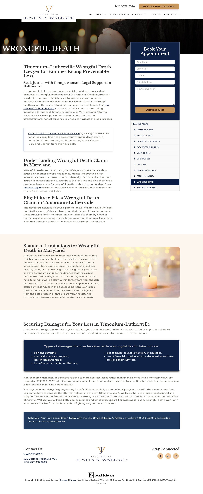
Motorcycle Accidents (148, 141)
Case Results (139, 14)
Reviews (155, 14)
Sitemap (64, 480)
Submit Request (155, 110)
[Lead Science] (101, 475)
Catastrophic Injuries (148, 147)
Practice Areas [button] (117, 14)
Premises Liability (145, 176)
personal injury (33, 187)
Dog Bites (141, 164)
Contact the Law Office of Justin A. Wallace (54, 133)
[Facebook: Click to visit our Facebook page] (160, 456)
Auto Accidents (145, 135)
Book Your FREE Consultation (159, 6)
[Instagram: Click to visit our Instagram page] (175, 456)
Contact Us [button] (170, 14)
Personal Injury (145, 130)
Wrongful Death (145, 182)
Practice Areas (140, 124)
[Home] (90, 14)
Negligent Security (146, 170)
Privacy (72, 480)
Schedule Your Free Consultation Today (52, 418)
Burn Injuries (143, 159)
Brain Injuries (144, 153)
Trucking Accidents (147, 188)
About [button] (99, 14)
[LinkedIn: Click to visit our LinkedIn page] (168, 456)
